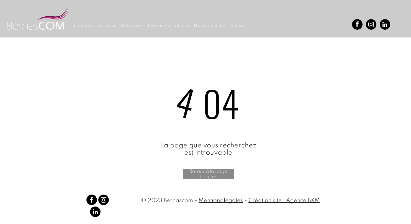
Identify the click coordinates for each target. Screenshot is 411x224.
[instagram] (371, 25)
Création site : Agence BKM (284, 200)
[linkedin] (385, 25)
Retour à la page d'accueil (208, 174)
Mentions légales (221, 200)
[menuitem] (86, 26)
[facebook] (357, 25)
